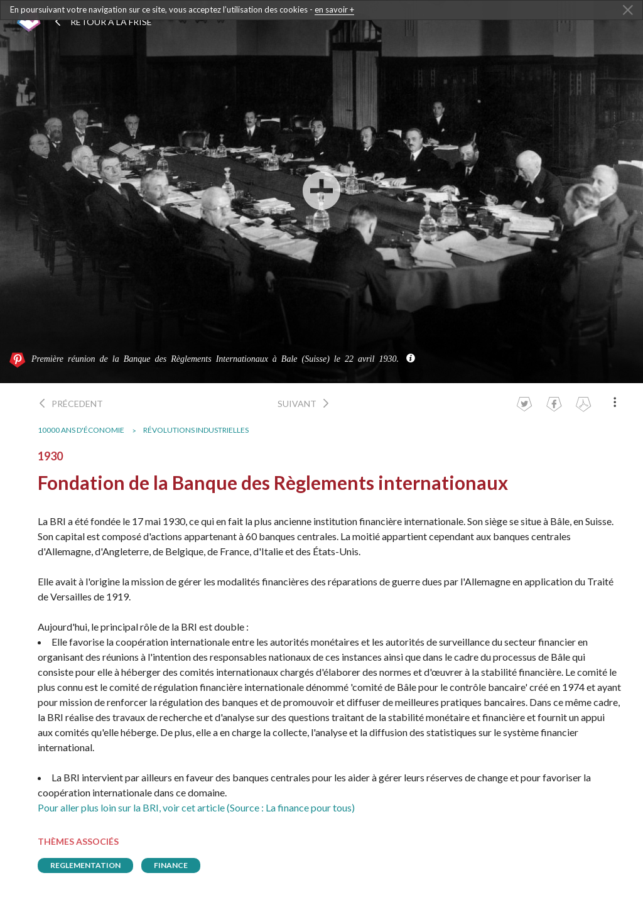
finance (171, 865)
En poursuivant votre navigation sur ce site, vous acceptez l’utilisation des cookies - (182, 9)
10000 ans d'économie (81, 430)
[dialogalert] (321, 10)
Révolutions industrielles (196, 430)
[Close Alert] (628, 10)
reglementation (85, 865)
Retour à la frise (102, 21)
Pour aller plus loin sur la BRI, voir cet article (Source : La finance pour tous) (196, 807)
